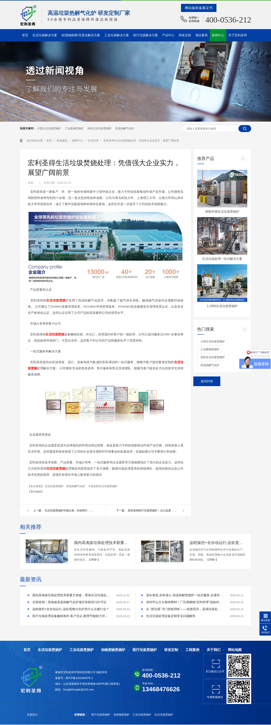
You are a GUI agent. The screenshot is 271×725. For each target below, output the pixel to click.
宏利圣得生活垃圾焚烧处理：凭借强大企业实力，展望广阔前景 (141, 140)
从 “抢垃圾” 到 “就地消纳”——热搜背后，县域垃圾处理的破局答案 (184, 609)
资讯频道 (62, 140)
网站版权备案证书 (199, 8)
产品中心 (168, 35)
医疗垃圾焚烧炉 (145, 650)
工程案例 (192, 650)
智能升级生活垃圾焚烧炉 (222, 211)
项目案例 (201, 35)
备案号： (60, 678)
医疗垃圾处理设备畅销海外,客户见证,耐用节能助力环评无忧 (70, 616)
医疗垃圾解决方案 (145, 35)
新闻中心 (218, 35)
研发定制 (185, 35)
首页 (25, 35)
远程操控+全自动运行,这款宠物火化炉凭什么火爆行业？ (217, 543)
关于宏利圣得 (237, 35)
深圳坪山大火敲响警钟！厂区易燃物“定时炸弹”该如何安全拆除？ (184, 602)
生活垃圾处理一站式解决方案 (222, 258)
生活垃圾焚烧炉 (54, 486)
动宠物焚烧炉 (121, 714)
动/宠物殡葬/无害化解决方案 (80, 35)
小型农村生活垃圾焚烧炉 (103, 486)
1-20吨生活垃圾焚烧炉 (222, 306)
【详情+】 (94, 559)
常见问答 (93, 140)
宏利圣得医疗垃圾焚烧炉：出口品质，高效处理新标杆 (153, 510)
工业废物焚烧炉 (74, 128)
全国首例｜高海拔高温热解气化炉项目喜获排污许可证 (69, 602)
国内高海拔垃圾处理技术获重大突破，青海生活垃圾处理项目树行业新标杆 (102, 543)
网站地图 (235, 650)
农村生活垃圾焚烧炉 (99, 128)
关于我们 (214, 650)
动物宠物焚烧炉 (113, 650)
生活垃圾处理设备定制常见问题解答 (170, 616)
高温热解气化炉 (124, 128)
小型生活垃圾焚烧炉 (49, 128)
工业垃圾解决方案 (116, 35)
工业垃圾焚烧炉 (81, 650)
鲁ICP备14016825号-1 (79, 678)
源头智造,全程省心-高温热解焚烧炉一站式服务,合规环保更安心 (184, 595)
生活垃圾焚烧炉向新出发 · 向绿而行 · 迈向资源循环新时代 (70, 510)
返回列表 (207, 381)
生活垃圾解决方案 (44, 35)
